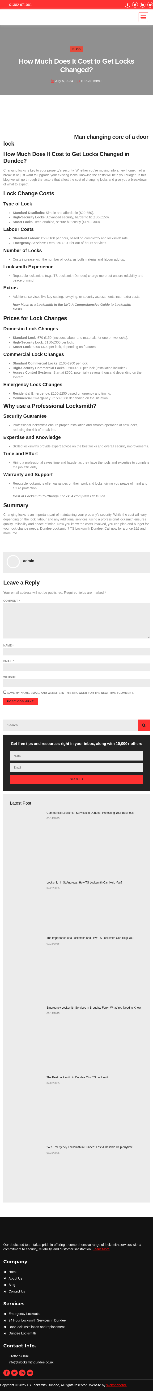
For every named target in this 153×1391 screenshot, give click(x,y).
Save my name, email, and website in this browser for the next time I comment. (70, 693)
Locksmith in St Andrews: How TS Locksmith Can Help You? (84, 882)
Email (8, 661)
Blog (76, 49)
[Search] (144, 725)
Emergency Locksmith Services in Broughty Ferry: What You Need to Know (94, 1007)
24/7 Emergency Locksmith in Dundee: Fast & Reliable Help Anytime (90, 1147)
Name (8, 645)
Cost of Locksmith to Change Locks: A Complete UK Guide (59, 496)
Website (9, 677)
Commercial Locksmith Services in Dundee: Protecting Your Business (90, 812)
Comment (11, 600)
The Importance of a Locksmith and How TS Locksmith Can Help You (90, 938)
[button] (143, 17)
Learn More (101, 1249)
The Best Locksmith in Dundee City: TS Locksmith (78, 1077)
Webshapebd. (116, 1385)
